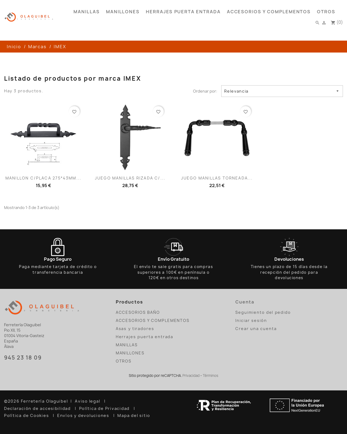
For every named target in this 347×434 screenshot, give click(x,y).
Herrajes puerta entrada (183, 12)
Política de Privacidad (105, 408)
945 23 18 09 (22, 357)
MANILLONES (123, 12)
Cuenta (245, 302)
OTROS (326, 12)
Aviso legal (88, 401)
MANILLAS (86, 12)
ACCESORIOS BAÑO (138, 312)
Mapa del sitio (134, 415)
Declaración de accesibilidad (38, 408)
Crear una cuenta (256, 328)
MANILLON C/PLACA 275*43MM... (43, 178)
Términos (210, 375)
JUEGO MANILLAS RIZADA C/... (130, 178)
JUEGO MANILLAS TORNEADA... (217, 178)
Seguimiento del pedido (263, 312)
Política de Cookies (27, 415)
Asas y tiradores (135, 328)
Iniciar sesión (251, 320)
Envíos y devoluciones (84, 415)
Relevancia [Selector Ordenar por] (282, 91)
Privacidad (191, 375)
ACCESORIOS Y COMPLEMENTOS (269, 12)
